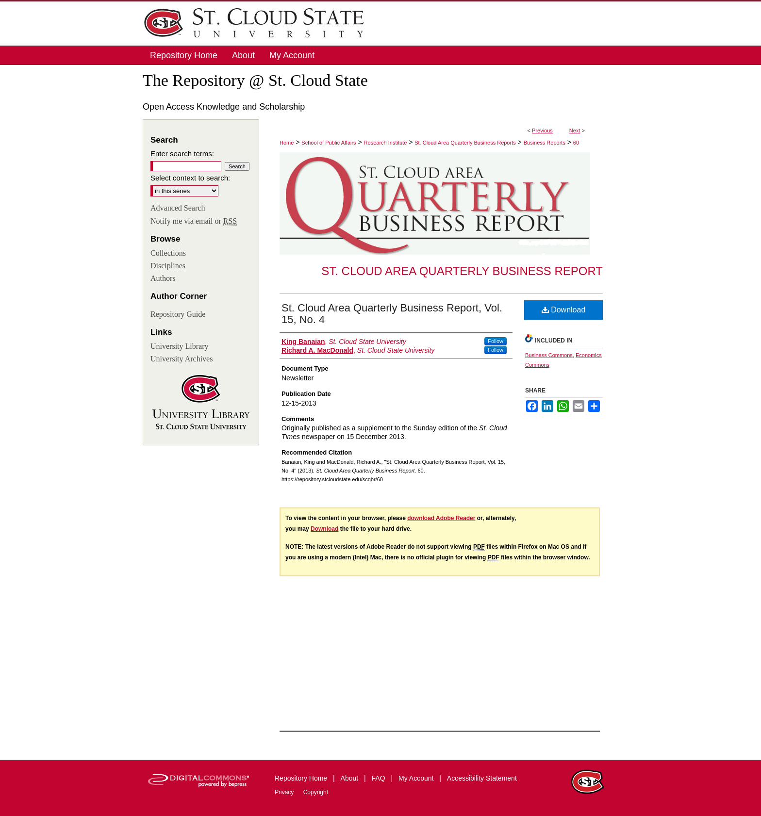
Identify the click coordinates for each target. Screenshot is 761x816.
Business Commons (549, 355)
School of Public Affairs (328, 143)
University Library (179, 346)
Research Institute (385, 143)
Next (574, 130)
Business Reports (544, 143)
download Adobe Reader (441, 518)
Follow (495, 341)
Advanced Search (177, 208)
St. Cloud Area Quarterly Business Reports (464, 143)
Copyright (315, 792)
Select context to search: (190, 178)
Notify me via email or (193, 221)
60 (576, 143)
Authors (163, 278)
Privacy (285, 792)
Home (287, 143)
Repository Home (302, 778)
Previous (542, 130)
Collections (168, 253)
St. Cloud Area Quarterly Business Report (462, 270)
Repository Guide (177, 314)
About (350, 778)
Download (564, 310)
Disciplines (167, 265)
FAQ (379, 778)
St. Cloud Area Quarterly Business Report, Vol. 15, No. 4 (391, 314)
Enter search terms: (182, 153)
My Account (416, 778)
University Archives (181, 359)
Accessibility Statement (482, 778)
